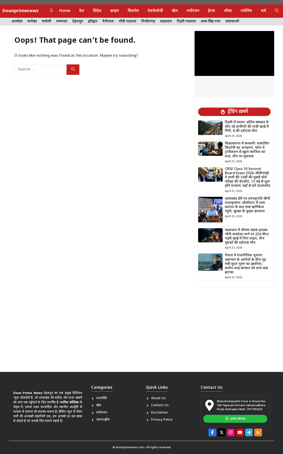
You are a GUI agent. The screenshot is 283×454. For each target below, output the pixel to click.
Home (64, 11)
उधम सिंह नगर (210, 21)
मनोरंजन (193, 11)
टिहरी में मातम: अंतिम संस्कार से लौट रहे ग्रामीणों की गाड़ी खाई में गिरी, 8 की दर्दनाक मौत (247, 126)
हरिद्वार (93, 21)
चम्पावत (61, 21)
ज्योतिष (246, 11)
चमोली (46, 21)
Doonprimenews (20, 11)
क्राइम (114, 11)
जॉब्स (228, 11)
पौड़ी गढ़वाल (127, 21)
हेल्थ (211, 11)
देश (81, 11)
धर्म (263, 11)
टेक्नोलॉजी (155, 11)
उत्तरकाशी (232, 21)
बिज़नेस (133, 11)
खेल (175, 11)
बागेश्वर (32, 21)
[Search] (73, 69)
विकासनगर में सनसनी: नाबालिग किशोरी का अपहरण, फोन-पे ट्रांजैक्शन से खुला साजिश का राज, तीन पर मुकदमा (247, 150)
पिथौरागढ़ (148, 21)
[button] (276, 11)
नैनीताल (108, 21)
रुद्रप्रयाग (166, 21)
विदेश (97, 11)
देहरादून (77, 21)
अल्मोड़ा (17, 21)
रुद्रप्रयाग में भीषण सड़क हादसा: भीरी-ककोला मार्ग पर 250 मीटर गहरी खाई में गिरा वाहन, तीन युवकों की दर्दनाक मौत (247, 236)
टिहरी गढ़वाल (186, 21)
